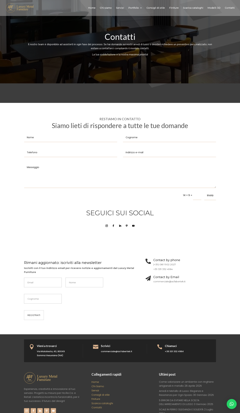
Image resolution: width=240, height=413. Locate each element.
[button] (232, 404)
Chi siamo (106, 8)
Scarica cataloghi (193, 8)
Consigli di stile (155, 8)
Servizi (120, 8)
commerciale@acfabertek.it (169, 281)
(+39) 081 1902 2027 (164, 264)
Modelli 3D (214, 8)
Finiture (174, 8)
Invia (210, 195)
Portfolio (133, 8)
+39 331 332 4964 (163, 269)
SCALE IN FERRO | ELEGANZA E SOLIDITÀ (181, 409)
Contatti (230, 8)
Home (92, 8)
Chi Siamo (98, 386)
